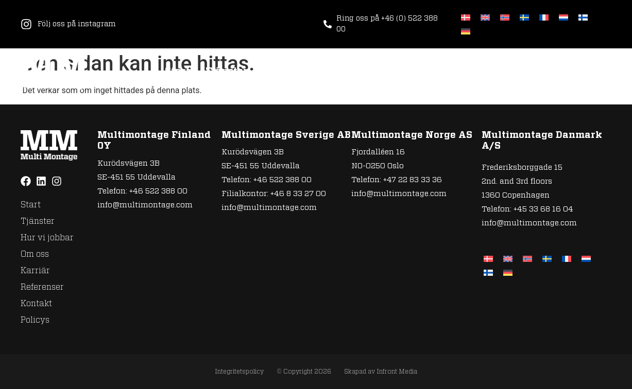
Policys (593, 71)
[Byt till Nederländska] (563, 17)
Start (177, 71)
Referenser (475, 71)
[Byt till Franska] (544, 17)
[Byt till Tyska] (465, 31)
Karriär (413, 71)
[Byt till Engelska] (485, 17)
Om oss (362, 71)
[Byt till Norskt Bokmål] (505, 17)
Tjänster (227, 71)
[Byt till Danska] (465, 17)
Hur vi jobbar (296, 71)
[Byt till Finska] (583, 17)
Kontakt (538, 71)
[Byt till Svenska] (524, 17)
